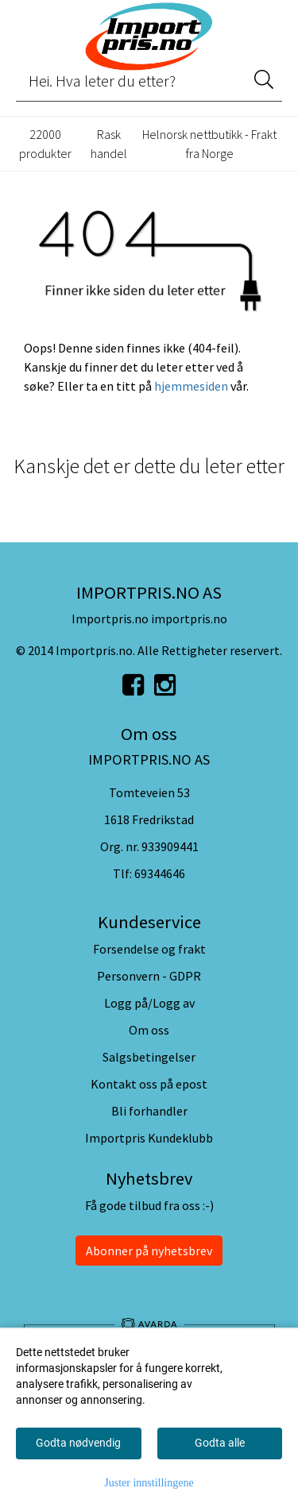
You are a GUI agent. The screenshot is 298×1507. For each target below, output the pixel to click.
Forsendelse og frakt (149, 949)
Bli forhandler (149, 1111)
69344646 (159, 873)
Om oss (149, 1030)
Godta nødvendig (78, 1442)
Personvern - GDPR (149, 976)
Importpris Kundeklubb (149, 1138)
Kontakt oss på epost (149, 1084)
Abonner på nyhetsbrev (149, 1250)
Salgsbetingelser (149, 1057)
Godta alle (220, 1442)
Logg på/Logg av (149, 1003)
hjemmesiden (191, 386)
